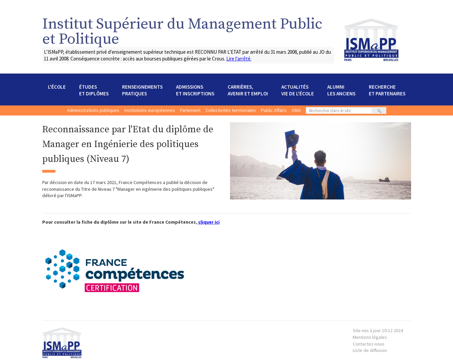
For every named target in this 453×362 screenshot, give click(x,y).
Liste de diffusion (370, 350)
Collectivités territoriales (231, 110)
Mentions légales (378, 333)
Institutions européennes (149, 110)
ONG (296, 110)
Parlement (190, 110)
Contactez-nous (369, 344)
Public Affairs (274, 110)
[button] (56, 90)
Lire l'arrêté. (238, 58)
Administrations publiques (93, 110)
